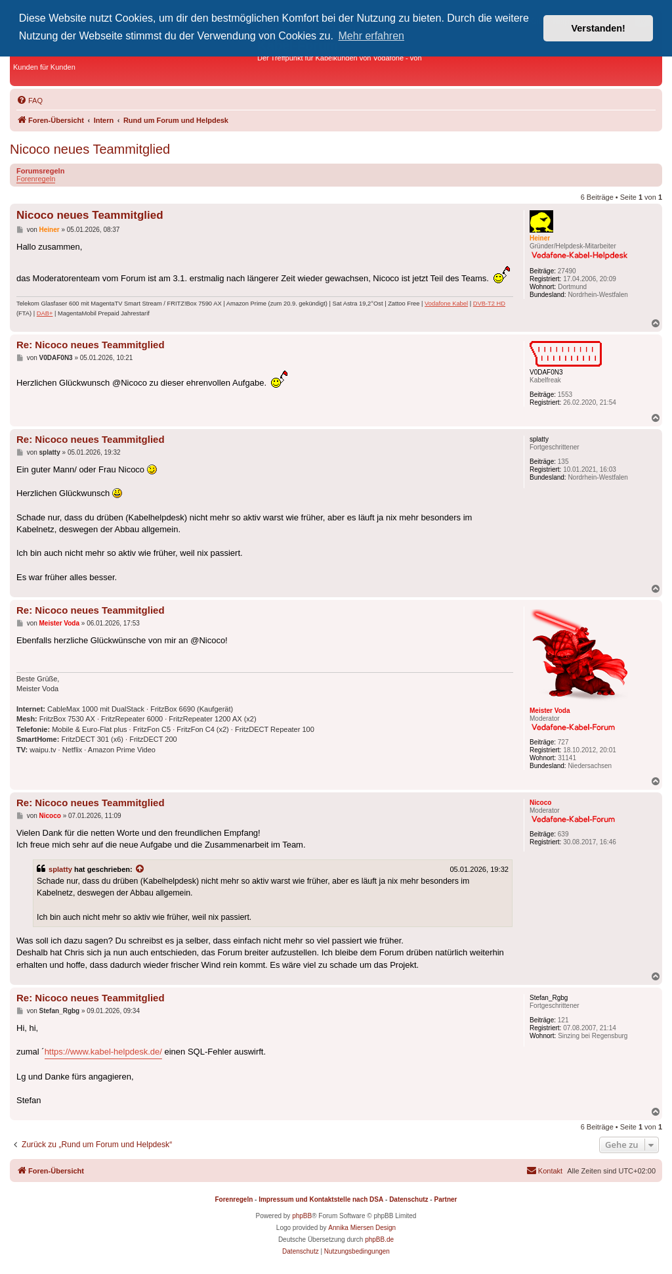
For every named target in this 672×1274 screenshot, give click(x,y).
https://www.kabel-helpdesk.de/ (103, 1052)
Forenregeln (35, 179)
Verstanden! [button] (598, 28)
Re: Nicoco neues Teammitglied (90, 344)
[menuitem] (29, 100)
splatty (60, 869)
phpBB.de (379, 1239)
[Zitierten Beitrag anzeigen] (140, 869)
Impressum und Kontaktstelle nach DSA (321, 1199)
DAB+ (45, 313)
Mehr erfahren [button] (372, 35)
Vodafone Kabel (446, 303)
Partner (445, 1199)
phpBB (302, 1215)
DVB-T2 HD (489, 303)
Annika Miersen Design (362, 1227)
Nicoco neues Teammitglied (90, 149)
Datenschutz (408, 1199)
